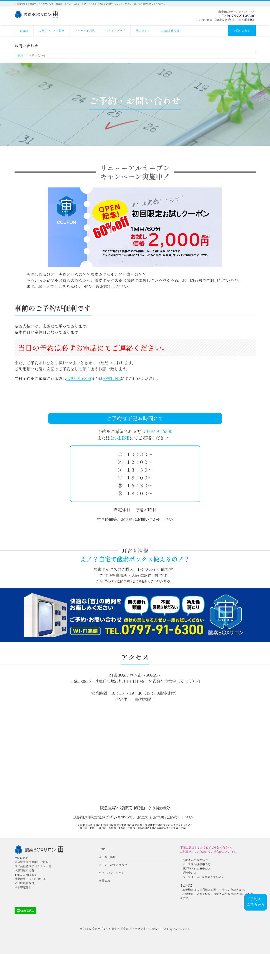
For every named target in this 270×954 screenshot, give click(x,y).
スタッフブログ (115, 30)
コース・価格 (107, 857)
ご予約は (254, 898)
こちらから (256, 904)
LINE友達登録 (170, 30)
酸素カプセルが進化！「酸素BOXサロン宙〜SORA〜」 (127, 929)
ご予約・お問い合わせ (113, 865)
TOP (102, 849)
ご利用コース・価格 (51, 30)
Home (24, 30)
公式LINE (112, 378)
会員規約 (104, 881)
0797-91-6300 (78, 378)
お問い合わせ (241, 30)
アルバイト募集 (85, 30)
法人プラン (143, 30)
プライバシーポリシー (113, 873)
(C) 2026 (85, 929)
